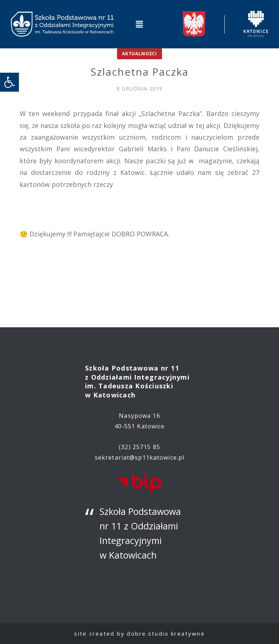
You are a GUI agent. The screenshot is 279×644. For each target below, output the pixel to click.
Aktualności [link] (139, 54)
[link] (9, 82)
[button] (139, 24)
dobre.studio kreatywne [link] (166, 633)
